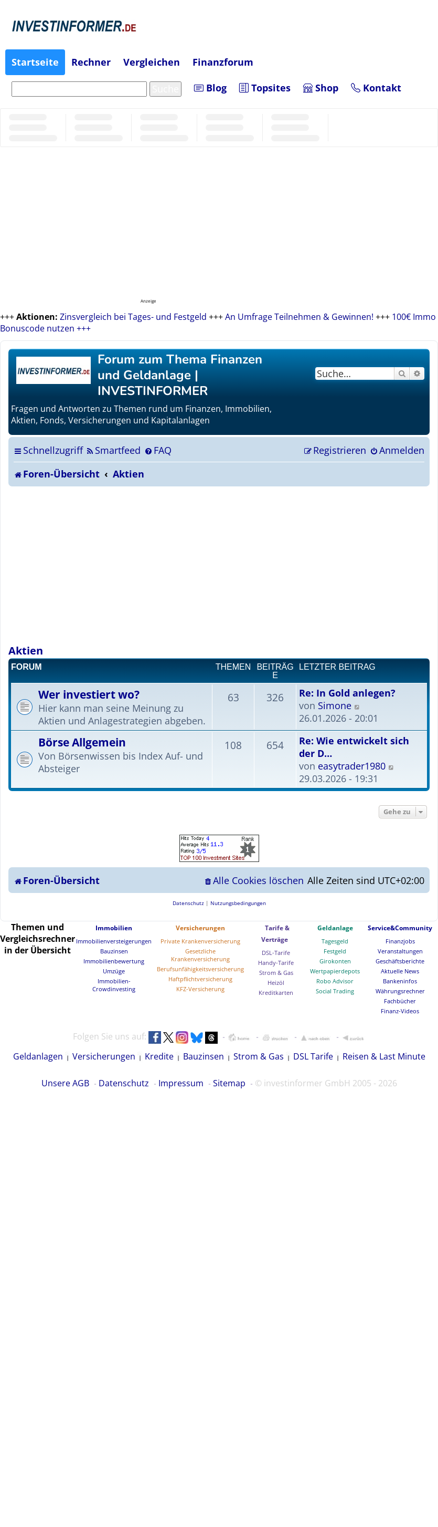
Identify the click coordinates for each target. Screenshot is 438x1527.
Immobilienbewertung (113, 961)
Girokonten (335, 961)
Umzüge (114, 971)
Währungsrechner (400, 991)
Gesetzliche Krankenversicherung (200, 955)
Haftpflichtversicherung (200, 979)
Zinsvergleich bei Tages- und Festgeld (133, 317)
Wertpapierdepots (335, 971)
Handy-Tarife (276, 963)
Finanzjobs (400, 941)
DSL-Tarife (276, 953)
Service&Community (400, 927)
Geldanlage (335, 927)
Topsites (265, 87)
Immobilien (113, 927)
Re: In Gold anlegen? (347, 693)
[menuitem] (113, 450)
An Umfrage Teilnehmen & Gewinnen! (299, 317)
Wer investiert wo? (89, 694)
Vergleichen (151, 62)
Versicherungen (200, 927)
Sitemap (229, 1083)
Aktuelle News (400, 971)
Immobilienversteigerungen (114, 941)
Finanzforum (223, 62)
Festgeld (335, 951)
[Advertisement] (219, 565)
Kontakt (376, 87)
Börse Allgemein (82, 742)
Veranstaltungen (400, 951)
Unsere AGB (65, 1083)
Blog (210, 87)
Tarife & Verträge (275, 933)
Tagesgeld (335, 941)
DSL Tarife (313, 1056)
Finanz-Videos (400, 1011)
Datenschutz (124, 1083)
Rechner (91, 62)
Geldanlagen (38, 1056)
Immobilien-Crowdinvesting (113, 985)
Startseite (35, 62)
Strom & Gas (276, 973)
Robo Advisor (335, 981)
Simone (334, 705)
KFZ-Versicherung (200, 989)
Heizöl (276, 982)
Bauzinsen (114, 951)
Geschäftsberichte (400, 961)
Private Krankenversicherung (200, 941)
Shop (320, 87)
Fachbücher (400, 1001)
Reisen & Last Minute (384, 1056)
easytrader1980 (352, 766)
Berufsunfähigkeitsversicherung (200, 969)
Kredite (159, 1056)
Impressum (181, 1083)
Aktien (25, 650)
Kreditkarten (276, 992)
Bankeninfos (400, 981)
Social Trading (335, 991)
